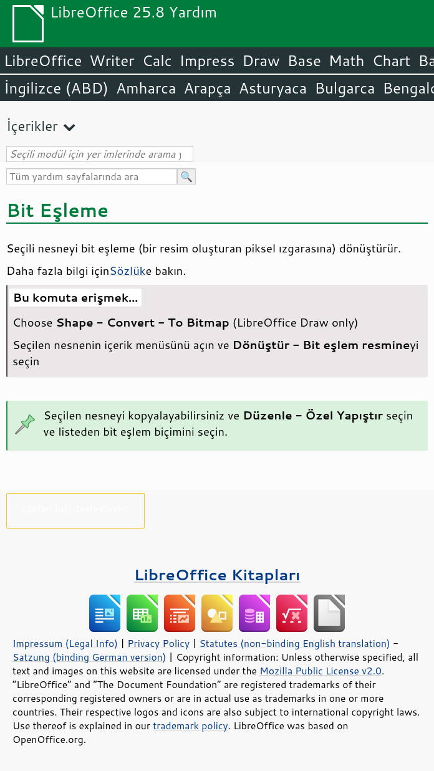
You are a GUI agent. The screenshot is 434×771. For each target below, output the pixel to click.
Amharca (146, 87)
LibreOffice (43, 60)
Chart (391, 60)
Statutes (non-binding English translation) (294, 643)
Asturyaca (273, 87)
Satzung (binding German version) (89, 657)
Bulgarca (344, 87)
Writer (111, 60)
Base (304, 60)
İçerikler (32, 125)
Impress (207, 60)
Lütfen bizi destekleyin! (75, 508)
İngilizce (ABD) (56, 87)
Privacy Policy (158, 643)
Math (347, 60)
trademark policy (190, 725)
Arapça (207, 87)
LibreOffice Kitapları (217, 574)
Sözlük (127, 270)
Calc (157, 60)
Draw (260, 60)
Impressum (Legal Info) (65, 643)
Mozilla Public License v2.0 (320, 671)
